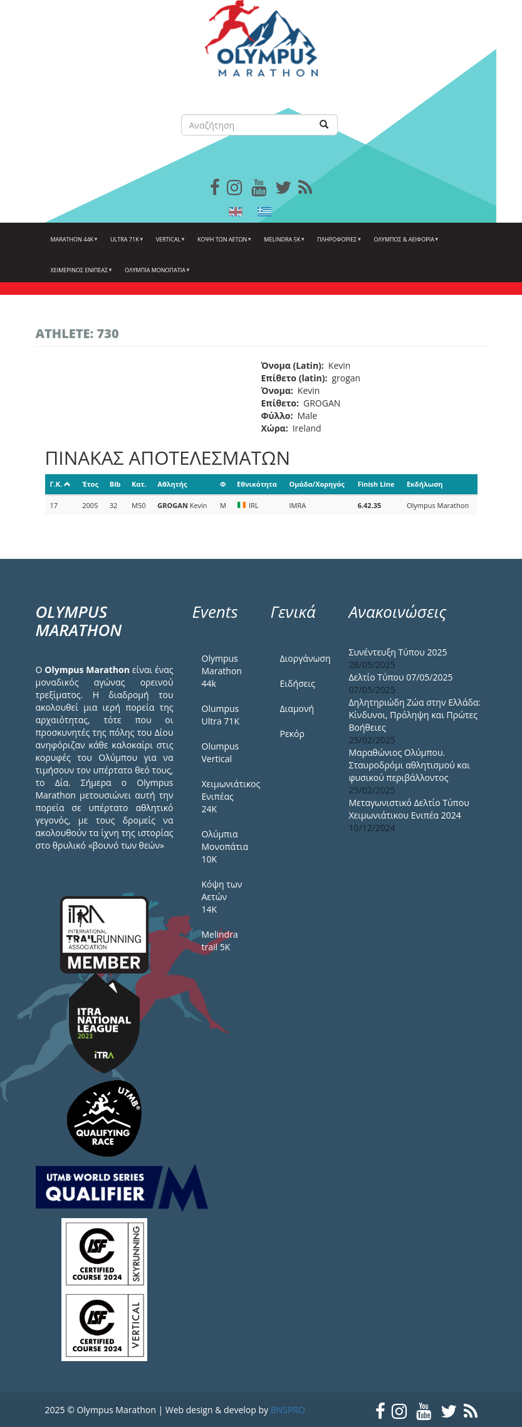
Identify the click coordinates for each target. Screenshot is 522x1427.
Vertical (169, 244)
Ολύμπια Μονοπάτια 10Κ (225, 846)
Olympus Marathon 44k (222, 670)
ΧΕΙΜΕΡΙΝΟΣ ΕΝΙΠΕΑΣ (80, 275)
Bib (115, 484)
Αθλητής (172, 484)
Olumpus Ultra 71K (220, 715)
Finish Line (376, 484)
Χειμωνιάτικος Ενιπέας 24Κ (227, 796)
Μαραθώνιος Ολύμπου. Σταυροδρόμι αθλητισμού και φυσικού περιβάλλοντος (410, 764)
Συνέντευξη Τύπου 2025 (398, 652)
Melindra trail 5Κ (220, 940)
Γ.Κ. (60, 484)
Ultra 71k (126, 244)
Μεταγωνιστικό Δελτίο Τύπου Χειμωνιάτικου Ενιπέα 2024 (409, 809)
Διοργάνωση (305, 658)
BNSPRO (288, 1410)
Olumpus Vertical (220, 752)
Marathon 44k (73, 244)
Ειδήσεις (297, 683)
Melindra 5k (283, 244)
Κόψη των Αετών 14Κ (222, 896)
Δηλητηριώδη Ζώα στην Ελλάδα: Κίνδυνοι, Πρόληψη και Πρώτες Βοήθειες (415, 714)
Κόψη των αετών (223, 244)
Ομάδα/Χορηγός (317, 484)
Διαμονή (297, 708)
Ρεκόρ (292, 734)
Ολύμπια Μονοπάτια (156, 275)
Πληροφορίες (337, 244)
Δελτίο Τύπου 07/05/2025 (401, 677)
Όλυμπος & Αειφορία (404, 244)
